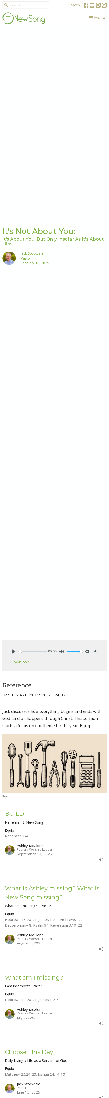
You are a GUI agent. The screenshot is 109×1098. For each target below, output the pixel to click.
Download (19, 662)
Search (74, 5)
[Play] (13, 651)
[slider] (33, 651)
